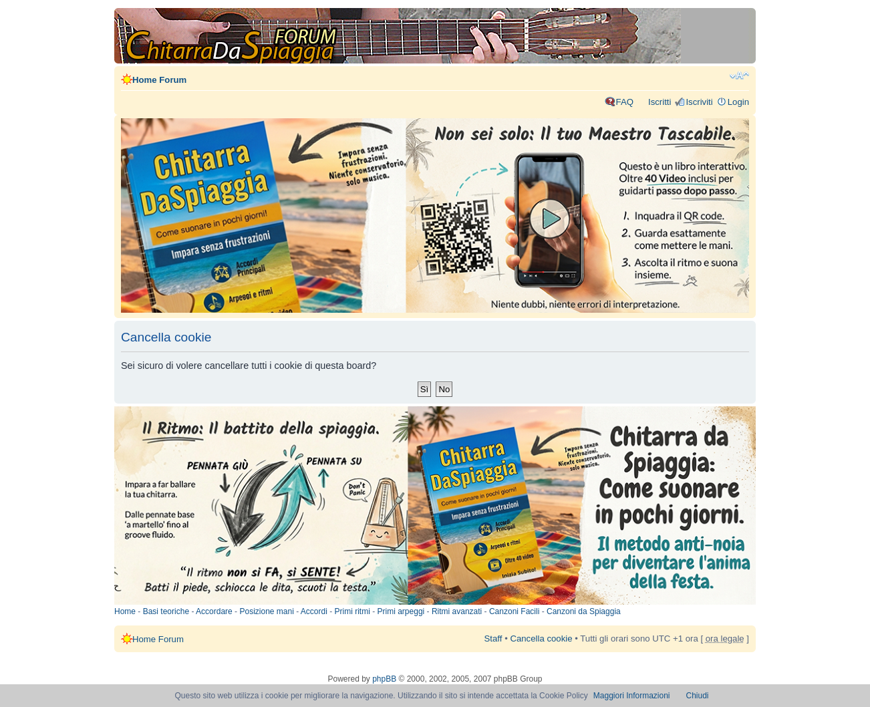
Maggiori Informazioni (631, 695)
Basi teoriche (166, 611)
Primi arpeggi (401, 611)
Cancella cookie (541, 638)
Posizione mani (266, 611)
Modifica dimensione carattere (739, 75)
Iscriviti (699, 102)
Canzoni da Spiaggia (584, 611)
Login (738, 102)
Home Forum (159, 80)
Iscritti (659, 102)
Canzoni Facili (514, 611)
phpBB (384, 679)
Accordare (214, 611)
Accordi (314, 611)
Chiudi (697, 695)
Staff (493, 638)
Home (125, 611)
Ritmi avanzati (457, 611)
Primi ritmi (352, 611)
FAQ (624, 102)
